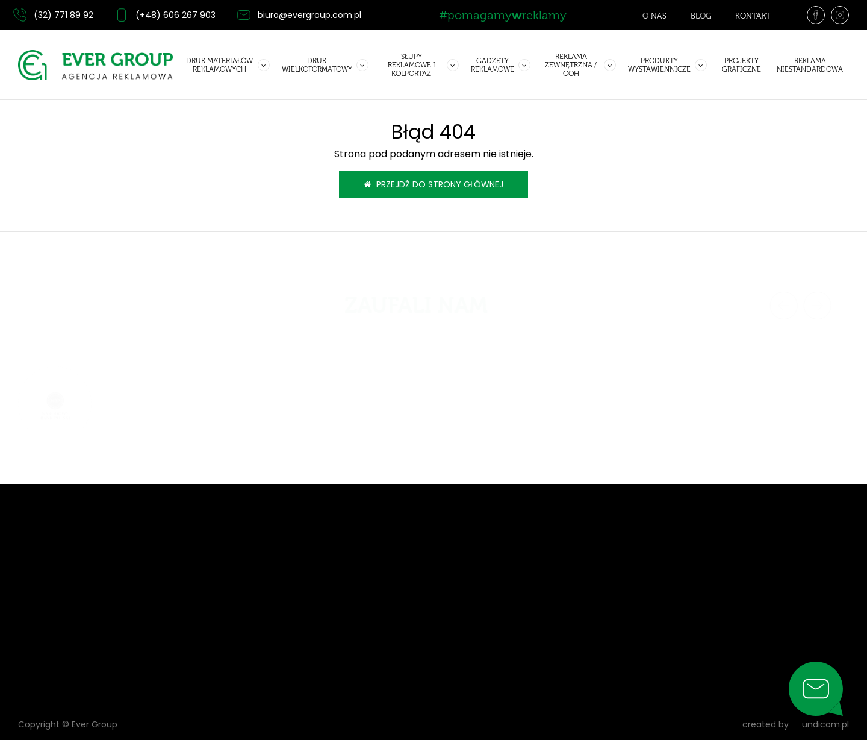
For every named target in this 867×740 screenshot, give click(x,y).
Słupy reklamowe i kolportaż (411, 65)
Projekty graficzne (741, 65)
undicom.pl (820, 724)
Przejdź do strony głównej (433, 184)
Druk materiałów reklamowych (219, 65)
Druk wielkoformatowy (317, 65)
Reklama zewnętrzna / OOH (571, 65)
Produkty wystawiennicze (659, 65)
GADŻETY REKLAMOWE (492, 65)
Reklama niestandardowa (810, 65)
